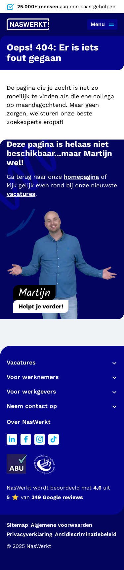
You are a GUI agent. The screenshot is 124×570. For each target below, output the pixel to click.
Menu (98, 24)
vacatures (21, 193)
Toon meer (112, 363)
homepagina (81, 176)
